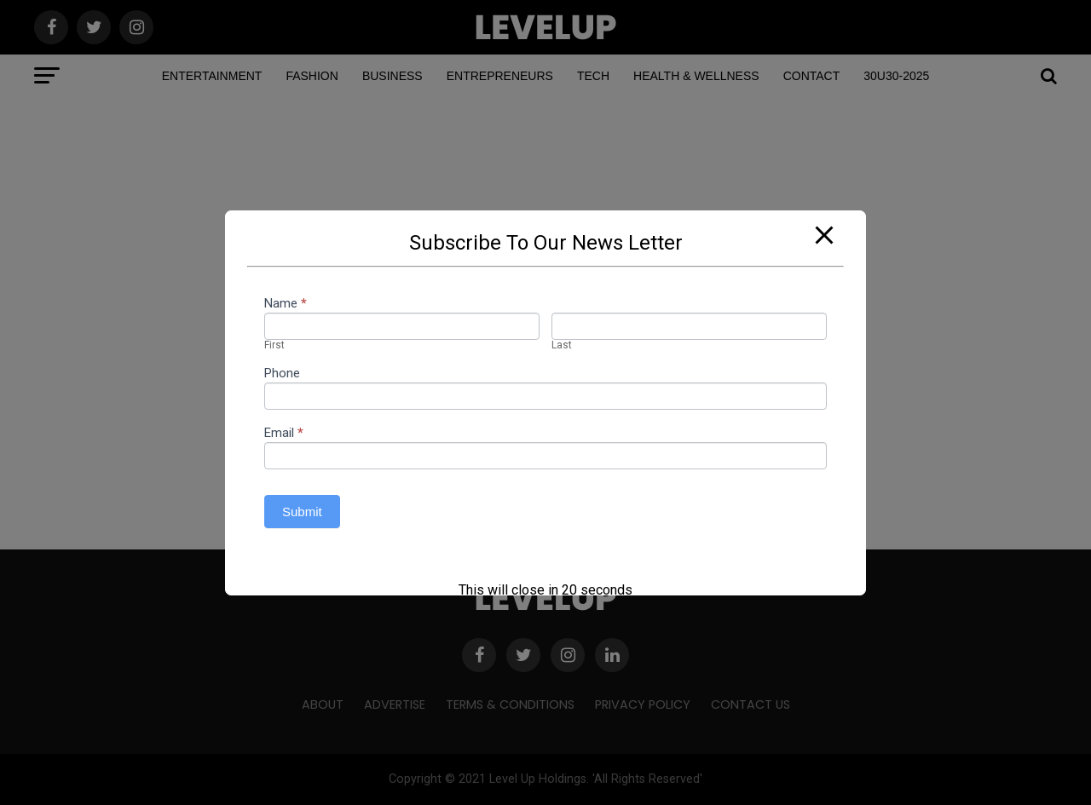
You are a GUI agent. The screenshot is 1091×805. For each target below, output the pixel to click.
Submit (302, 511)
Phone (282, 374)
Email (283, 433)
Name (285, 304)
